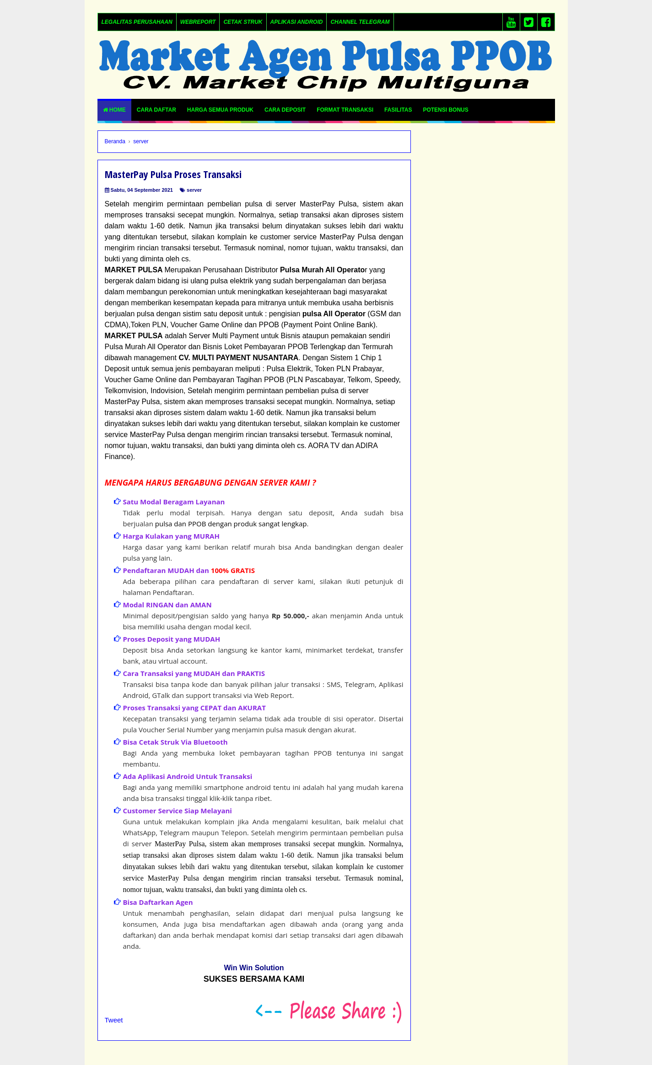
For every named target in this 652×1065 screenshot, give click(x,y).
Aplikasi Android (296, 22)
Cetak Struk (242, 22)
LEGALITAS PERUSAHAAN (137, 22)
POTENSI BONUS (445, 110)
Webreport (198, 22)
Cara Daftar (156, 110)
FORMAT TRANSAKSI (345, 110)
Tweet (114, 1020)
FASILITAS (398, 110)
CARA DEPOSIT (285, 110)
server (194, 190)
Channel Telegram (359, 22)
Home (114, 110)
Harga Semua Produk (220, 110)
